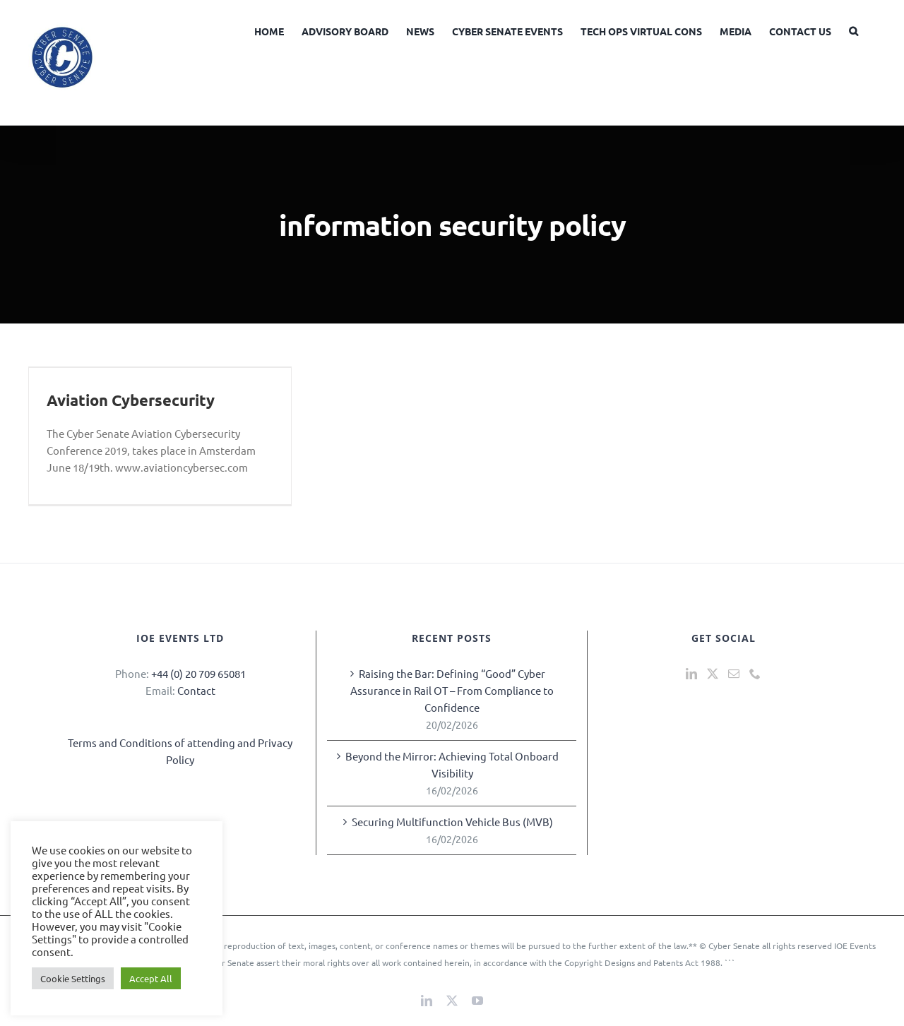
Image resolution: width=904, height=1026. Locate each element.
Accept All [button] (150, 978)
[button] (853, 29)
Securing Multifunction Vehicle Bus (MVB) (452, 821)
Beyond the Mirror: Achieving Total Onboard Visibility (452, 764)
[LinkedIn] (691, 673)
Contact (196, 690)
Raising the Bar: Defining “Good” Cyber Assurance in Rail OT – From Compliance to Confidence (452, 690)
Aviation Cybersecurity (131, 400)
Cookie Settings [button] (72, 978)
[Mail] (733, 673)
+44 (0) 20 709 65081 (198, 673)
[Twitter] (712, 673)
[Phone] (755, 673)
